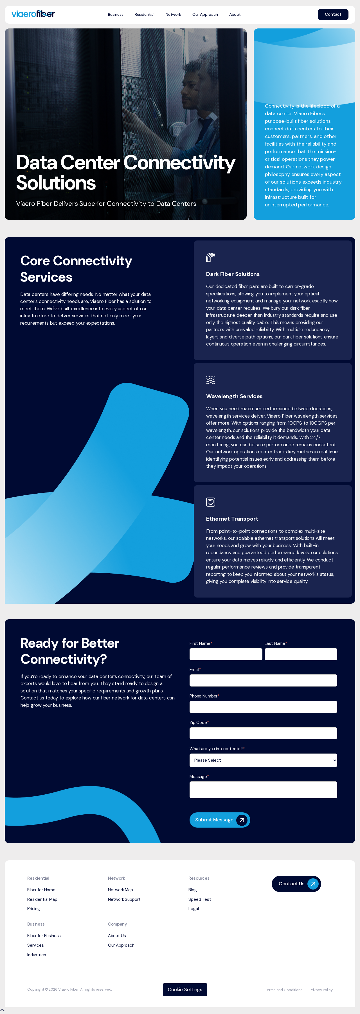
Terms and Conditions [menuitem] (283, 990)
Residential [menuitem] (144, 14)
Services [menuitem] (35, 945)
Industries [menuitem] (36, 955)
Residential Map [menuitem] (42, 899)
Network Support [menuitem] (124, 899)
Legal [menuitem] (193, 909)
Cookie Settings (185, 989)
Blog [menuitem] (192, 890)
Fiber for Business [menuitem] (44, 936)
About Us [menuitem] (117, 936)
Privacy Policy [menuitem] (321, 990)
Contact (333, 14)
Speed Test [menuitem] (199, 899)
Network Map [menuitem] (120, 890)
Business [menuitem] (115, 14)
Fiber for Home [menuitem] (41, 890)
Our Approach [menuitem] (205, 14)
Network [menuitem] (173, 14)
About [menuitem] (235, 14)
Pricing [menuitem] (33, 909)
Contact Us (299, 884)
